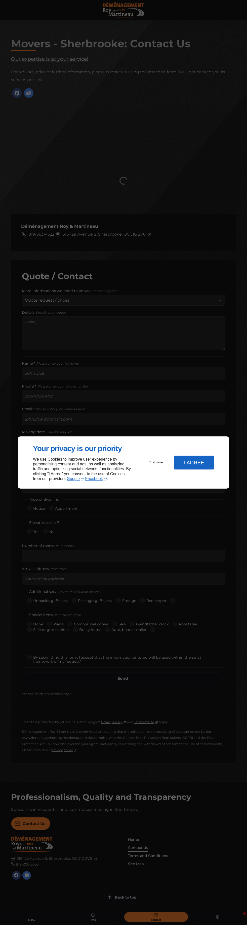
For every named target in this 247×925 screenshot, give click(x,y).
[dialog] (123, 462)
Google (73, 478)
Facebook (94, 478)
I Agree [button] (194, 462)
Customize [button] (156, 462)
